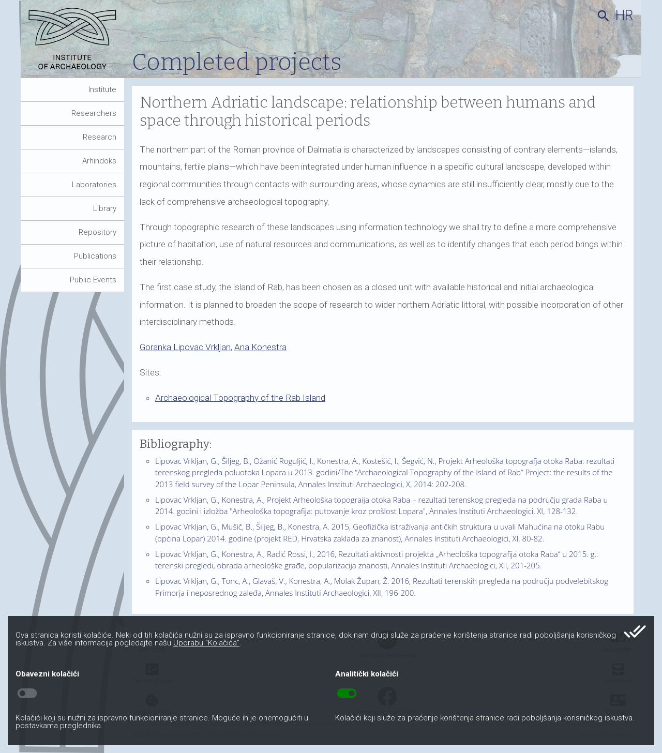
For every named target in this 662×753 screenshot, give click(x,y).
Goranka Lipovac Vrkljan (185, 347)
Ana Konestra (260, 347)
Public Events (93, 279)
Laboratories (94, 184)
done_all (634, 631)
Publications (95, 256)
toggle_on (346, 693)
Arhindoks (99, 160)
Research (99, 137)
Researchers (93, 113)
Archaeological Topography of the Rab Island (240, 398)
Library (104, 208)
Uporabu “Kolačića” (206, 642)
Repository (97, 232)
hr (624, 15)
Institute (102, 89)
